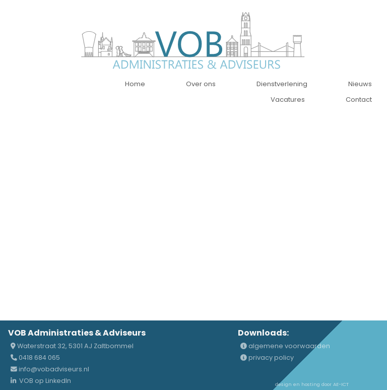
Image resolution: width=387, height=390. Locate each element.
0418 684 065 (35, 357)
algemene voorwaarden (285, 346)
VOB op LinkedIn (41, 380)
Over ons (201, 84)
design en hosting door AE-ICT (312, 384)
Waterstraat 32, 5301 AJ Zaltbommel (72, 346)
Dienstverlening (281, 84)
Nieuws (360, 84)
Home (135, 84)
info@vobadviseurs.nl (50, 369)
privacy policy (267, 357)
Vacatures (288, 99)
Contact (359, 99)
